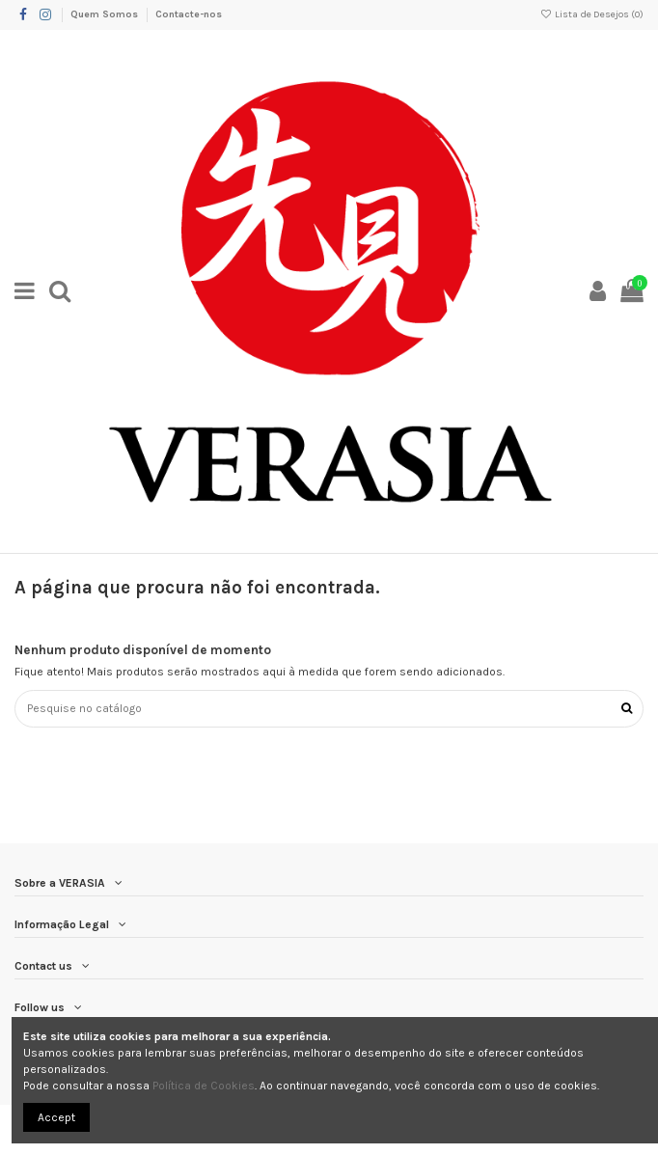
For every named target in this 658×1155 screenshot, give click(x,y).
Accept (56, 1117)
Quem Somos (105, 14)
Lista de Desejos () (592, 14)
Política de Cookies (203, 1085)
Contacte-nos (188, 14)
